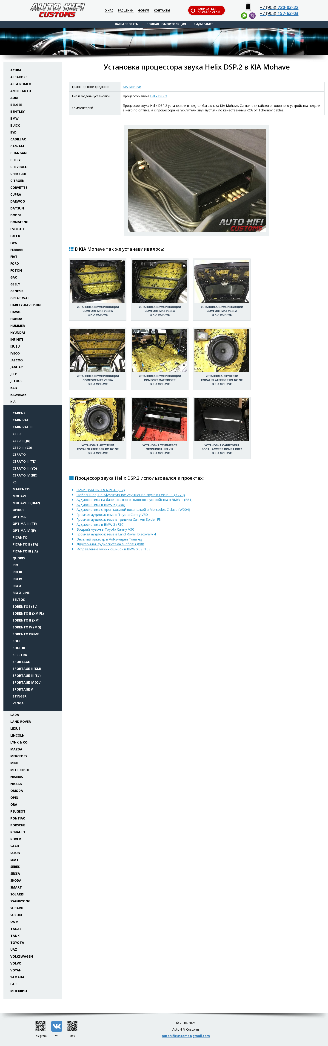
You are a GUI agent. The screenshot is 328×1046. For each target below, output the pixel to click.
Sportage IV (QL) (27, 682)
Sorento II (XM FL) (28, 613)
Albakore (18, 77)
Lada (14, 714)
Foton (16, 270)
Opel (14, 797)
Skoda (15, 880)
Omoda (16, 790)
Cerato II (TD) (25, 461)
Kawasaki (18, 394)
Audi (14, 98)
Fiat (13, 256)
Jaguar (16, 367)
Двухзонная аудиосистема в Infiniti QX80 (110, 544)
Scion (15, 853)
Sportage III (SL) (27, 675)
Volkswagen (21, 956)
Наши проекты (127, 24)
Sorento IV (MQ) (27, 627)
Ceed (17, 434)
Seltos (19, 599)
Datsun (17, 208)
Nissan (16, 784)
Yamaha (17, 977)
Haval (15, 312)
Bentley (17, 111)
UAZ (13, 949)
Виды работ (203, 24)
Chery (15, 160)
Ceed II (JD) (21, 441)
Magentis (21, 489)
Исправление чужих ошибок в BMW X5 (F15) (113, 549)
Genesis (16, 291)
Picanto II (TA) (25, 544)
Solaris (17, 894)
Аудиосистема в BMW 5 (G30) (101, 504)
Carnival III (22, 427)
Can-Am (17, 146)
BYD (13, 132)
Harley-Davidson (25, 305)
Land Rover (20, 721)
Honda (16, 319)
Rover (15, 839)
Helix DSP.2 (158, 96)
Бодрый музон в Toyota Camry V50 (105, 529)
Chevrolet (19, 167)
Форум (143, 10)
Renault (18, 832)
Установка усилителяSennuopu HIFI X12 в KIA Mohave (160, 449)
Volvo (15, 963)
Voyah (15, 970)
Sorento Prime (26, 634)
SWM (14, 922)
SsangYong (20, 901)
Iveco (15, 353)
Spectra (20, 655)
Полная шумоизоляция (166, 24)
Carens (19, 413)
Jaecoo (16, 360)
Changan (18, 153)
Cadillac (18, 139)
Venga (18, 703)
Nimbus (16, 777)
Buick (15, 125)
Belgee (16, 104)
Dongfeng (19, 222)
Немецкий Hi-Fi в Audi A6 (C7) (101, 490)
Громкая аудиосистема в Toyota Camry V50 (112, 514)
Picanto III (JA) (25, 551)
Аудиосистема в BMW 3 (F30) (101, 524)
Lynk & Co (19, 742)
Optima (19, 516)
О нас (109, 10)
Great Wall (20, 298)
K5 (15, 482)
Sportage (21, 662)
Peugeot (18, 811)
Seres (15, 866)
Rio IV (17, 579)
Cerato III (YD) (25, 468)
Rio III (17, 572)
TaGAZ (16, 929)
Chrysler (18, 173)
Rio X (17, 586)
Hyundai (17, 332)
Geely (15, 284)
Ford (14, 263)
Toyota (17, 942)
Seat (14, 859)
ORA (13, 804)
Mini (14, 763)
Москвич (18, 991)
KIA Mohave (132, 86)
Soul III (19, 648)
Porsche (17, 825)
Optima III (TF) (25, 523)
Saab (14, 846)
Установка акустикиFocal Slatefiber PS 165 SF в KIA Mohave (221, 380)
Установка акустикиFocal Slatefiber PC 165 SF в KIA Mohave (98, 449)
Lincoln (17, 735)
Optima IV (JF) (24, 530)
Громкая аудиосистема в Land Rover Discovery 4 (116, 534)
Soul (17, 641)
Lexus (15, 728)
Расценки (126, 10)
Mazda (16, 749)
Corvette (18, 187)
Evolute (17, 229)
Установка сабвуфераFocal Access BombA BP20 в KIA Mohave (222, 449)
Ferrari (16, 249)
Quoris (19, 558)
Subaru (16, 908)
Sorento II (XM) (26, 620)
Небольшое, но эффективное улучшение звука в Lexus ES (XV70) (131, 494)
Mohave (20, 496)
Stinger (19, 696)
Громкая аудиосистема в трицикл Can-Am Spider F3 (119, 519)
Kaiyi (14, 388)
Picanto (20, 537)
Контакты (162, 10)
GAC (13, 277)
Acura (15, 70)
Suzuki (16, 915)
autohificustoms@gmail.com (186, 1036)
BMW (14, 118)
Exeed (15, 236)
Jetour (16, 381)
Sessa (15, 873)
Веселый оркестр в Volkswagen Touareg (109, 539)
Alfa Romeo (20, 84)
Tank (15, 935)
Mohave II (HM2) (26, 503)
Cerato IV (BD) (25, 475)
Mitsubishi (19, 770)
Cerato (19, 454)
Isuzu (15, 346)
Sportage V (23, 689)
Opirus (18, 510)
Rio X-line (21, 592)
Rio (15, 565)
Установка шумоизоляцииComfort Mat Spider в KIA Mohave (160, 380)
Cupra (15, 194)
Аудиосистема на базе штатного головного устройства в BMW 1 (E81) (135, 499)
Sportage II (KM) (27, 668)
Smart (16, 887)
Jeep (13, 374)
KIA (13, 401)
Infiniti (16, 339)
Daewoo (17, 201)
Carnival (21, 420)
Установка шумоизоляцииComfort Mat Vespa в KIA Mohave (98, 311)
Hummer (17, 325)
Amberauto (20, 91)
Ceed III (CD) (22, 447)
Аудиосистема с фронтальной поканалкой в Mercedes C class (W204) (133, 509)
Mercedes (18, 756)
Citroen (17, 180)
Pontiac (17, 818)
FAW (13, 243)
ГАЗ (13, 984)
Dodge (16, 215)
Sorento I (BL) (25, 606)
